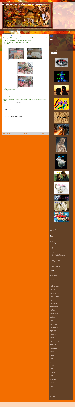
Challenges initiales (53, 344)
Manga (51, 378)
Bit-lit (51, 282)
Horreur (51, 369)
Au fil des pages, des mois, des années (22, 5)
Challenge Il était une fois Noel (54, 314)
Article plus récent (6, 133)
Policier (51, 385)
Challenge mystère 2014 (53, 323)
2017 (52, 236)
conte (51, 354)
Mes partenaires (29, 30)
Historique (51, 368)
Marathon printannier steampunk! (56, 260)
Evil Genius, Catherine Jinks (56, 259)
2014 (52, 240)
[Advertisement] (61, 224)
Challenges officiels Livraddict (18, 30)
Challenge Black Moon (53, 299)
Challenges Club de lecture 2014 (54, 341)
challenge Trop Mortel (53, 334)
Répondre (6, 117)
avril (52, 252)
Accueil (25, 133)
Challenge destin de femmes (54, 307)
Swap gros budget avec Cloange (56, 254)
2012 (52, 270)
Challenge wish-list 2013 (53, 338)
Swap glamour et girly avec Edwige (56, 256)
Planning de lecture (53, 383)
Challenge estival (52, 310)
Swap (7, 104)
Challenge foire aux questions (54, 313)
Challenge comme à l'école (54, 303)
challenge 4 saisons (53, 290)
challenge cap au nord (53, 300)
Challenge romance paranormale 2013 (55, 327)
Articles (52, 52)
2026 (52, 230)
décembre (53, 242)
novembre (53, 243)
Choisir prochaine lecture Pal (54, 348)
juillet (53, 248)
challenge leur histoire (53, 320)
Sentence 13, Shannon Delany (56, 266)
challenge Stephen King (53, 331)
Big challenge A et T (53, 279)
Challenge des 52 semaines (54, 306)
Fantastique (52, 365)
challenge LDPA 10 (53, 317)
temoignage (52, 393)
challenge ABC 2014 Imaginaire (54, 296)
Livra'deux (51, 375)
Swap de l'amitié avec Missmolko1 (56, 261)
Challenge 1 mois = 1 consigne (54, 286)
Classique (51, 352)
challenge (51, 285)
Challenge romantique (53, 330)
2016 (52, 237)
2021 (52, 231)
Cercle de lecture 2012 (53, 283)
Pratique (51, 386)
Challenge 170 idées (53, 289)
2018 (52, 235)
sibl (50, 390)
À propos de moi (7, 30)
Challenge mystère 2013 (53, 321)
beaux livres (52, 278)
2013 (52, 241)
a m (50, 276)
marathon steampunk (53, 379)
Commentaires (53, 53)
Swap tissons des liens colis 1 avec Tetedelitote (58, 255)
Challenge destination (53, 309)
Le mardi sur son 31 (53, 372)
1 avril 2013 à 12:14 (11, 109)
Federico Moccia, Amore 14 (55, 262)
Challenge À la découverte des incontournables (56, 292)
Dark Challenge (52, 358)
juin (52, 249)
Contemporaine (52, 355)
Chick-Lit (51, 347)
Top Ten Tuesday (52, 396)
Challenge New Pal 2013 (53, 324)
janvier (53, 269)
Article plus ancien (44, 133)
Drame (51, 362)
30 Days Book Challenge (53, 275)
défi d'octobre (52, 361)
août (52, 247)
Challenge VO (52, 337)
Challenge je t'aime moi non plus (54, 316)
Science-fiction (52, 389)
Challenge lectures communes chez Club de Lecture (59, 265)
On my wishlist (52, 382)
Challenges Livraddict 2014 (54, 345)
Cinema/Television (52, 351)
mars (53, 253)
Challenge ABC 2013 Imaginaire (54, 293)
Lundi (51, 376)
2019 (52, 234)
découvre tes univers (53, 359)
